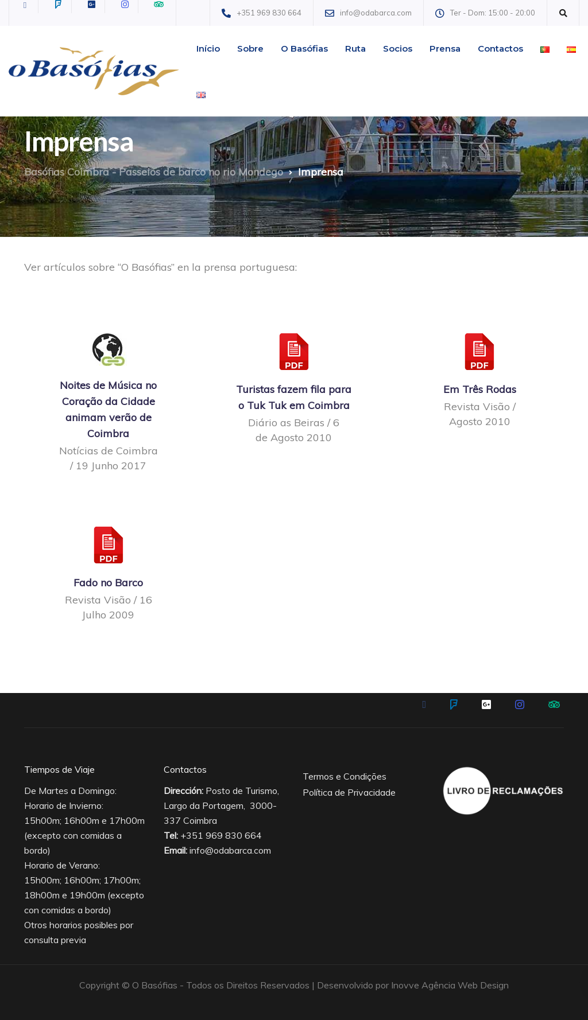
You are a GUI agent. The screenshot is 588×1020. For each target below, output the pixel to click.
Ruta (355, 48)
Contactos (500, 48)
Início (208, 48)
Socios (397, 48)
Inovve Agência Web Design (450, 985)
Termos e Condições (344, 776)
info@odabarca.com (230, 850)
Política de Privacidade (349, 792)
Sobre (250, 48)
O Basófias (304, 48)
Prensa (445, 48)
